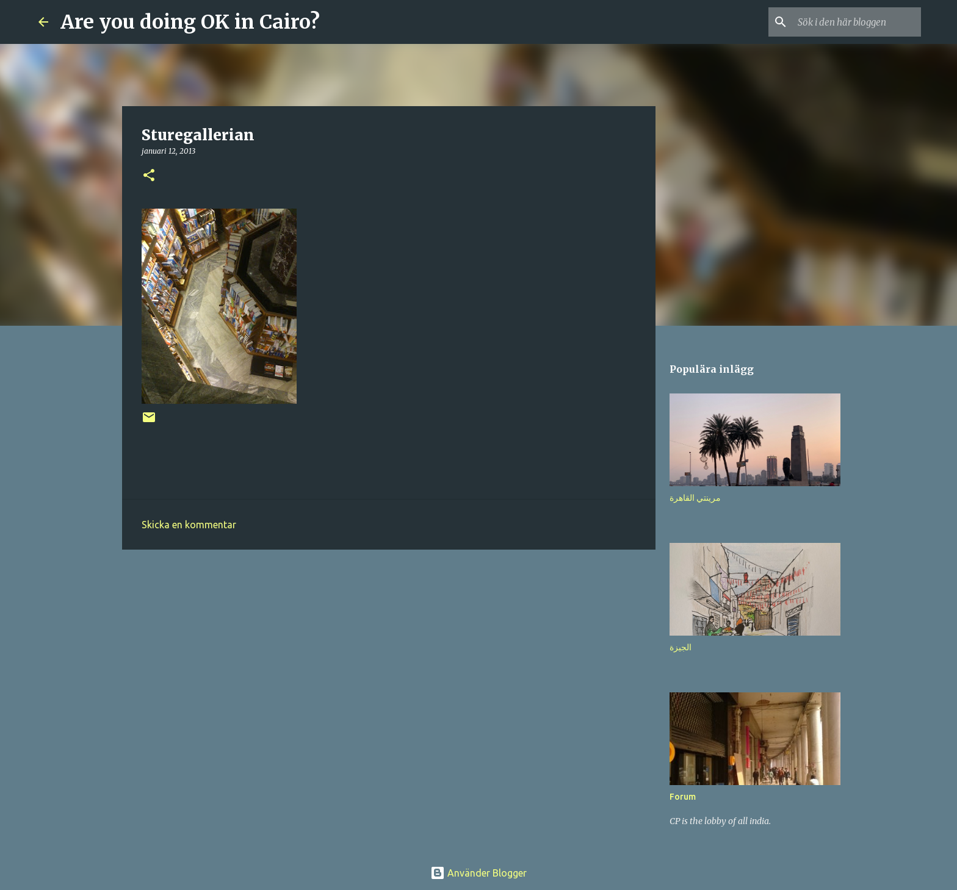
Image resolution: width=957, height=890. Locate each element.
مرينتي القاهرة (695, 498)
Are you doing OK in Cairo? (190, 22)
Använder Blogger (478, 872)
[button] (149, 176)
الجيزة (681, 647)
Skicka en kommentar (189, 524)
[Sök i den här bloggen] (857, 22)
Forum (683, 797)
